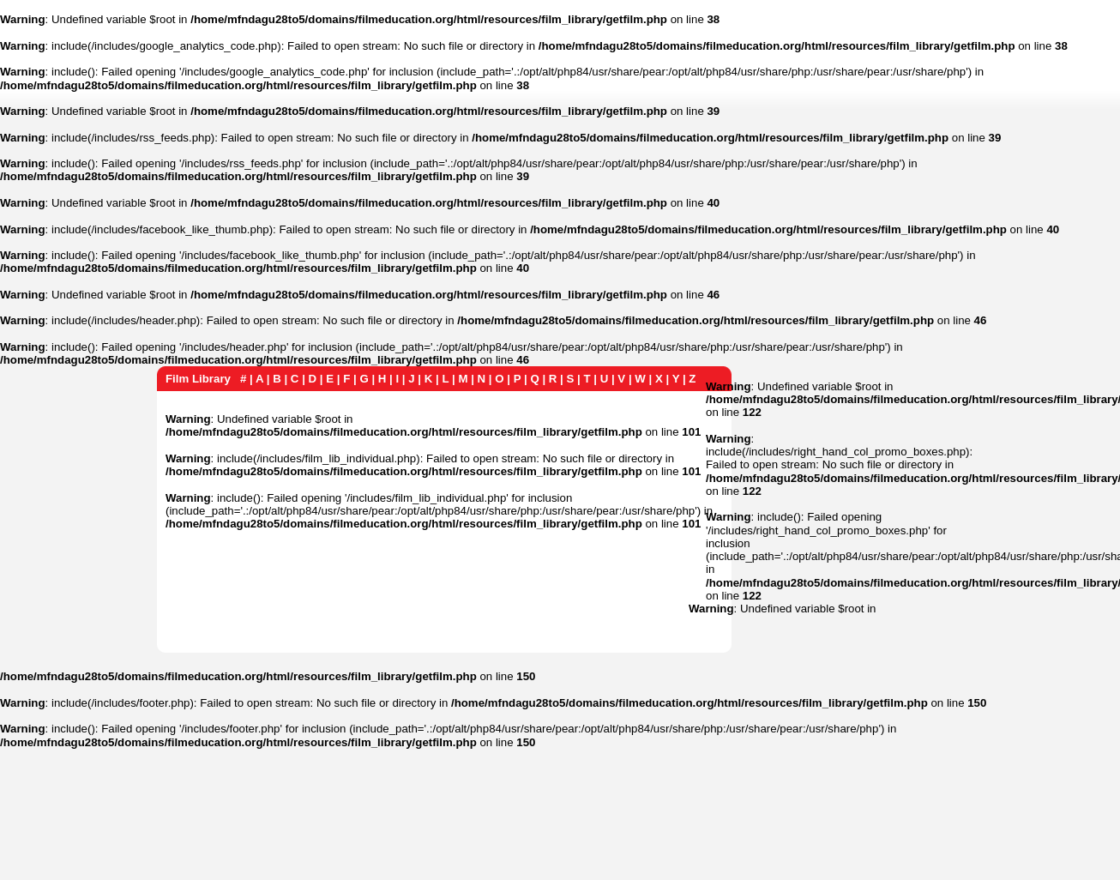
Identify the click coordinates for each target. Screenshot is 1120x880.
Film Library (198, 378)
